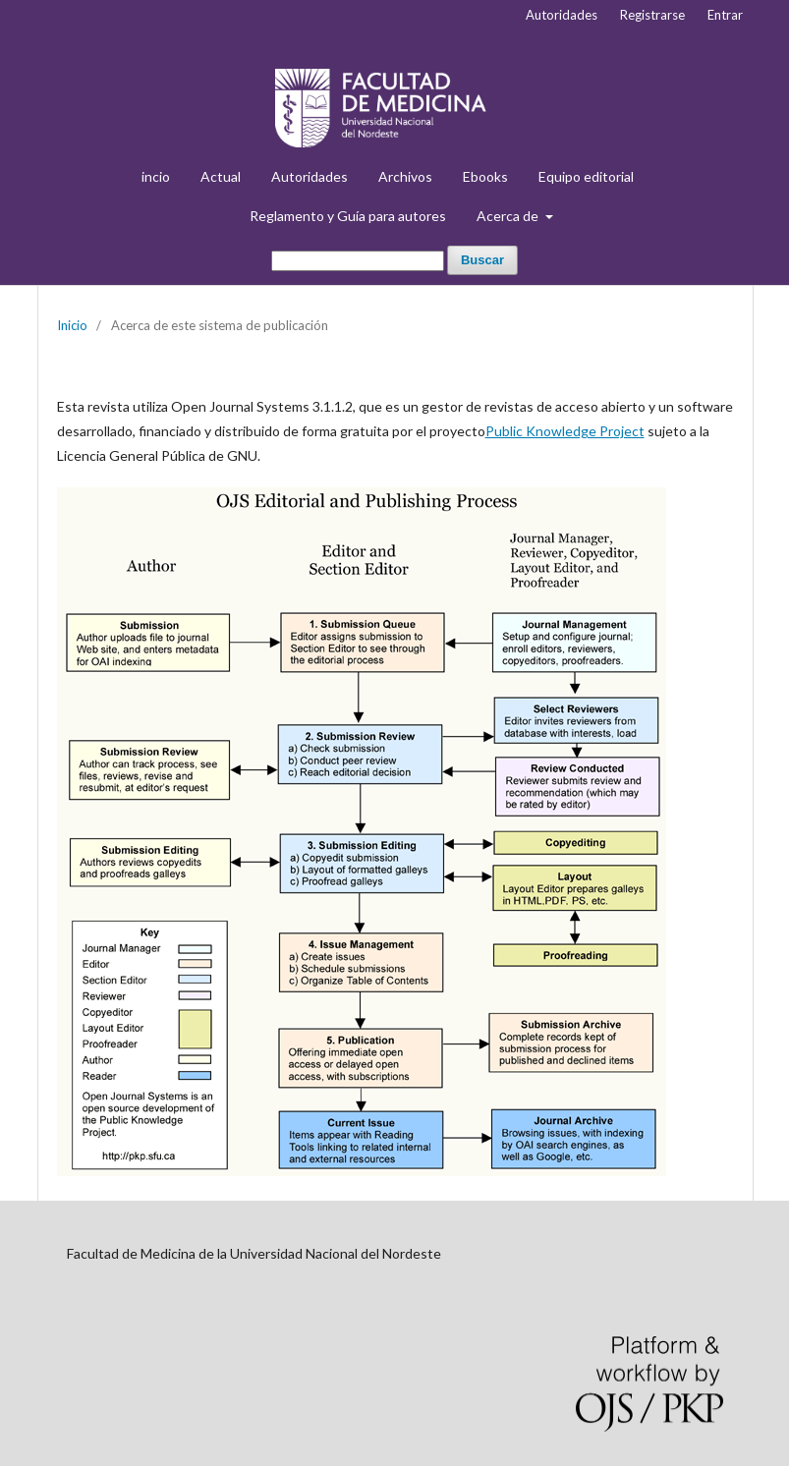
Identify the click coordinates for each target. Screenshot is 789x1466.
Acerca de (509, 215)
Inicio (72, 325)
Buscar (482, 260)
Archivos (405, 176)
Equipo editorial (586, 176)
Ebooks (485, 176)
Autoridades (309, 176)
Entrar (725, 15)
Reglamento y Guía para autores (348, 215)
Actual (220, 176)
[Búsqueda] (357, 261)
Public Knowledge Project (565, 431)
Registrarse (652, 15)
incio (155, 176)
